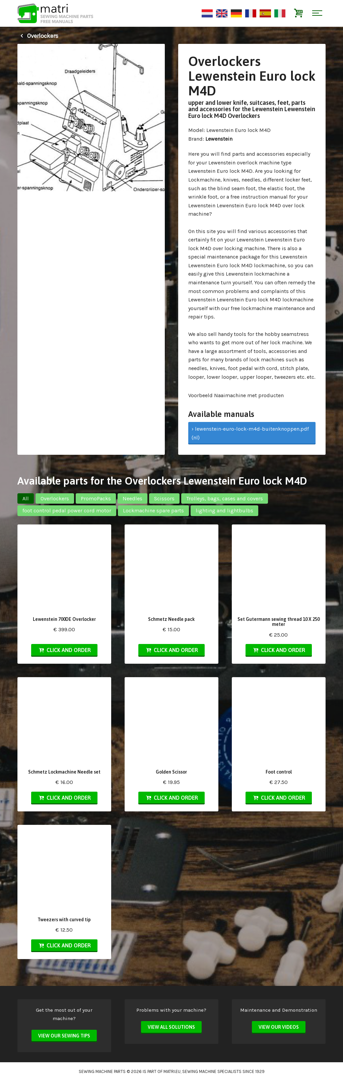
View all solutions (171, 1027)
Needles (132, 498)
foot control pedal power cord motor (66, 510)
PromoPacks (96, 498)
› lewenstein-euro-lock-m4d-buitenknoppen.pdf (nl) (250, 433)
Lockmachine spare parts (153, 510)
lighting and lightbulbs (224, 510)
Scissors (164, 498)
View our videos (279, 1027)
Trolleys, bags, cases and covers (224, 498)
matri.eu (172, 1071)
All (25, 498)
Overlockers (37, 36)
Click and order (64, 650)
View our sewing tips (64, 1035)
